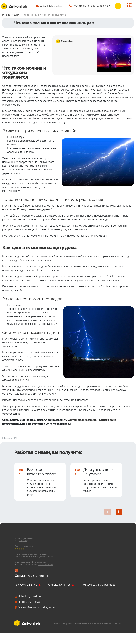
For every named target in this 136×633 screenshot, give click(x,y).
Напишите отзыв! (45, 565)
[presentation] (107, 512)
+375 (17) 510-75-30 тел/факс (98, 584)
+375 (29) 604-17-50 (28, 584)
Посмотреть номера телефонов (90, 5)
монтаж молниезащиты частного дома (91, 420)
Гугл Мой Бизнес (45, 557)
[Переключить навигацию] (129, 5)
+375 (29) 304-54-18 (61, 584)
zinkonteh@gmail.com (52, 6)
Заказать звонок (118, 6)
